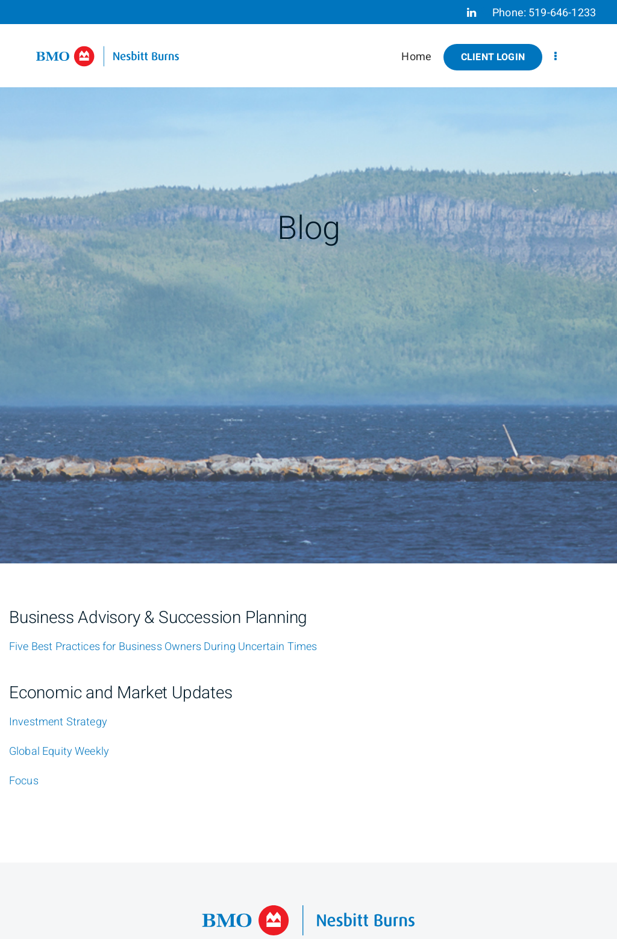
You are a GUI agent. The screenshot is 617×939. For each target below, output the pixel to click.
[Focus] (24, 781)
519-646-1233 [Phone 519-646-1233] (562, 13)
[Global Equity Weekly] (59, 752)
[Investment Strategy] (58, 722)
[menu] (555, 57)
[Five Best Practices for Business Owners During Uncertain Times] (163, 647)
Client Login (493, 57)
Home (416, 57)
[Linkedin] (471, 12)
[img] (308, 281)
